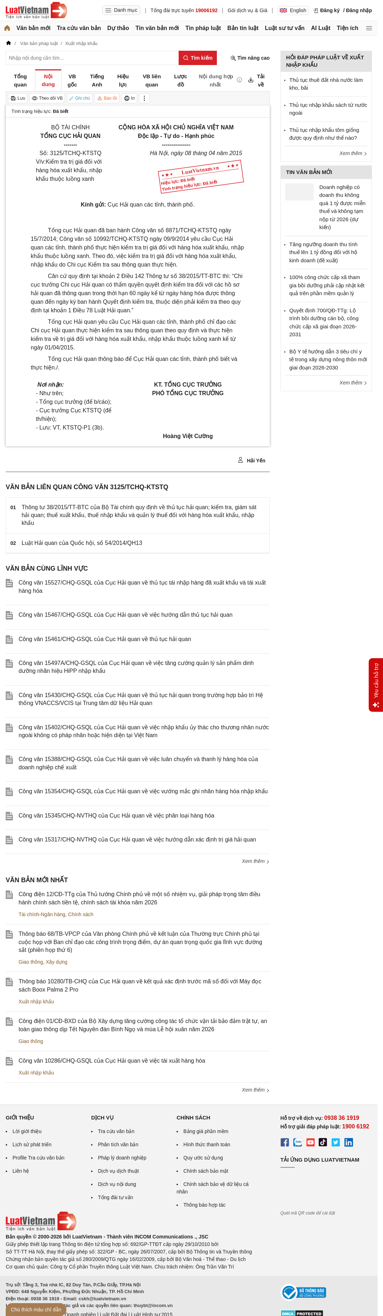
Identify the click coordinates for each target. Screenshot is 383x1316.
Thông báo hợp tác (204, 1205)
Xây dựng (56, 962)
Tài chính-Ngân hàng (42, 914)
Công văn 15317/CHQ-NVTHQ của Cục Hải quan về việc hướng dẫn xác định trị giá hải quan (137, 839)
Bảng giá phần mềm (205, 1131)
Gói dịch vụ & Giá (247, 10)
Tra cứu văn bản (79, 28)
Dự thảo (118, 28)
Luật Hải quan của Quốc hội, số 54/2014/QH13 (82, 543)
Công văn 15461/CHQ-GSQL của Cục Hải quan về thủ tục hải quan (105, 639)
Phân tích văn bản (118, 1144)
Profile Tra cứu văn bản (38, 1158)
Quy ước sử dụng (203, 1158)
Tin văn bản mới (157, 28)
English (293, 10)
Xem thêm (256, 861)
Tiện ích (347, 28)
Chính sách (81, 914)
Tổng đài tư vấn (115, 1197)
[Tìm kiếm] (198, 58)
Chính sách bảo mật (205, 1171)
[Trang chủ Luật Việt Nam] (36, 10)
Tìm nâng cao (250, 58)
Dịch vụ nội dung (117, 1184)
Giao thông (31, 962)
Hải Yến (251, 460)
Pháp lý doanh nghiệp (122, 1158)
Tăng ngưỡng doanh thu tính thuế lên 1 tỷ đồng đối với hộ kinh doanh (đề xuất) (323, 252)
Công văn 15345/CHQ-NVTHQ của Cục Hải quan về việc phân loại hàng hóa (116, 816)
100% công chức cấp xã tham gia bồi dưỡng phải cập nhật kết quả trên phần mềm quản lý (326, 285)
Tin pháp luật (203, 28)
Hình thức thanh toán (206, 1144)
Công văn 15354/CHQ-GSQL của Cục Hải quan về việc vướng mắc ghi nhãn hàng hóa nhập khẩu (143, 791)
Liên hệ (21, 1171)
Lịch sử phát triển (32, 1144)
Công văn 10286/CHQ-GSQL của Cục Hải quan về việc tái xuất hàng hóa (112, 1061)
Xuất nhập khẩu (36, 1001)
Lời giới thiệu (27, 1131)
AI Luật (320, 28)
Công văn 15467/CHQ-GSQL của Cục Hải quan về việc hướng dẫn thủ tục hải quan (126, 615)
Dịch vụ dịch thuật (118, 1171)
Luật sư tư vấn (284, 28)
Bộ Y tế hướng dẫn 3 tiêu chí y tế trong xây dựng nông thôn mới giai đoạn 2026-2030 (328, 359)
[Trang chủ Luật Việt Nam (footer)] (41, 1229)
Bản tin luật (242, 28)
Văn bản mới (33, 28)
